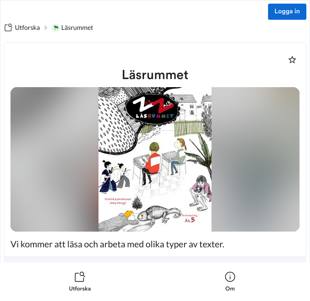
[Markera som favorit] (292, 59)
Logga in (287, 11)
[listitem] (80, 281)
